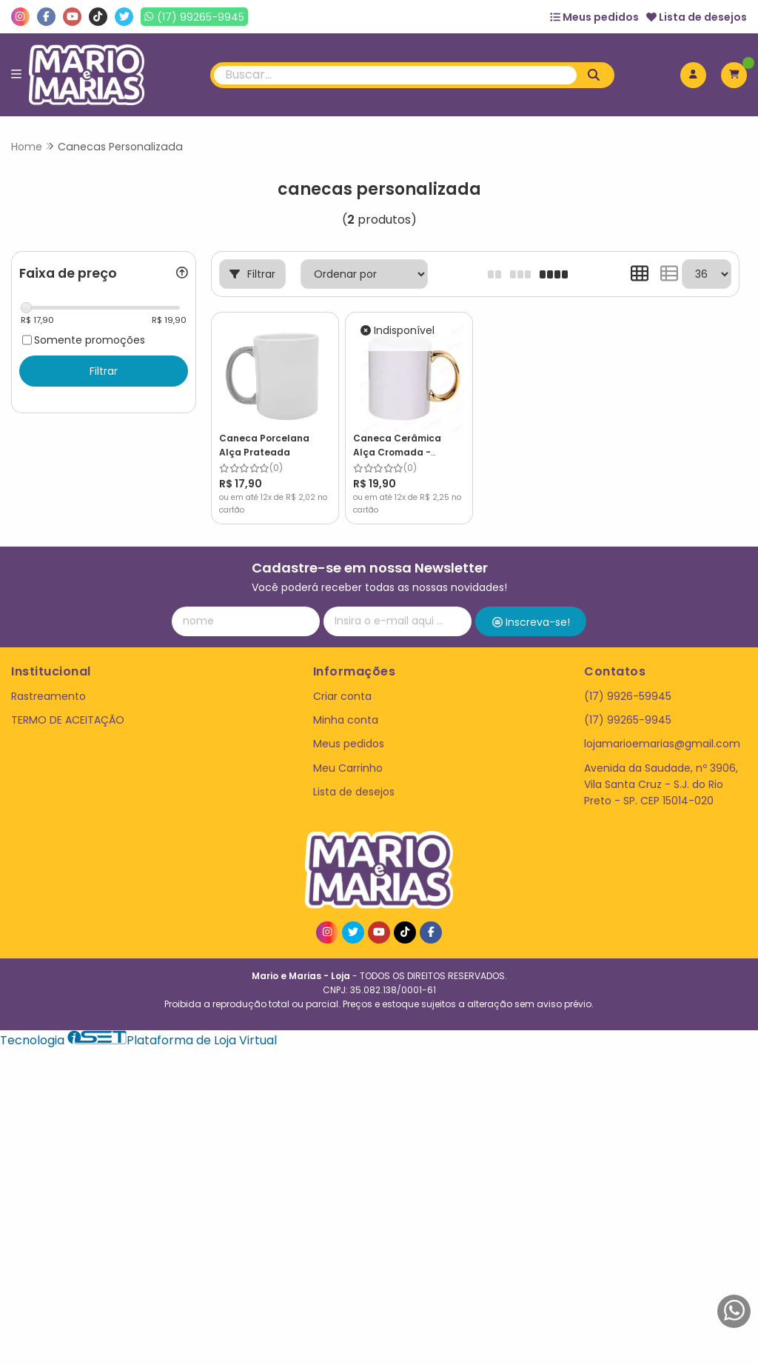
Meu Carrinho (348, 768)
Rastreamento (48, 696)
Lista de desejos (696, 17)
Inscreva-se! (531, 622)
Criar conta (342, 696)
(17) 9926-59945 (627, 696)
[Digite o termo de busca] (395, 75)
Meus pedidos (594, 17)
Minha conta (345, 719)
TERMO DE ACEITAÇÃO (67, 719)
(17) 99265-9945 (627, 719)
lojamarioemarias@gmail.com (662, 743)
